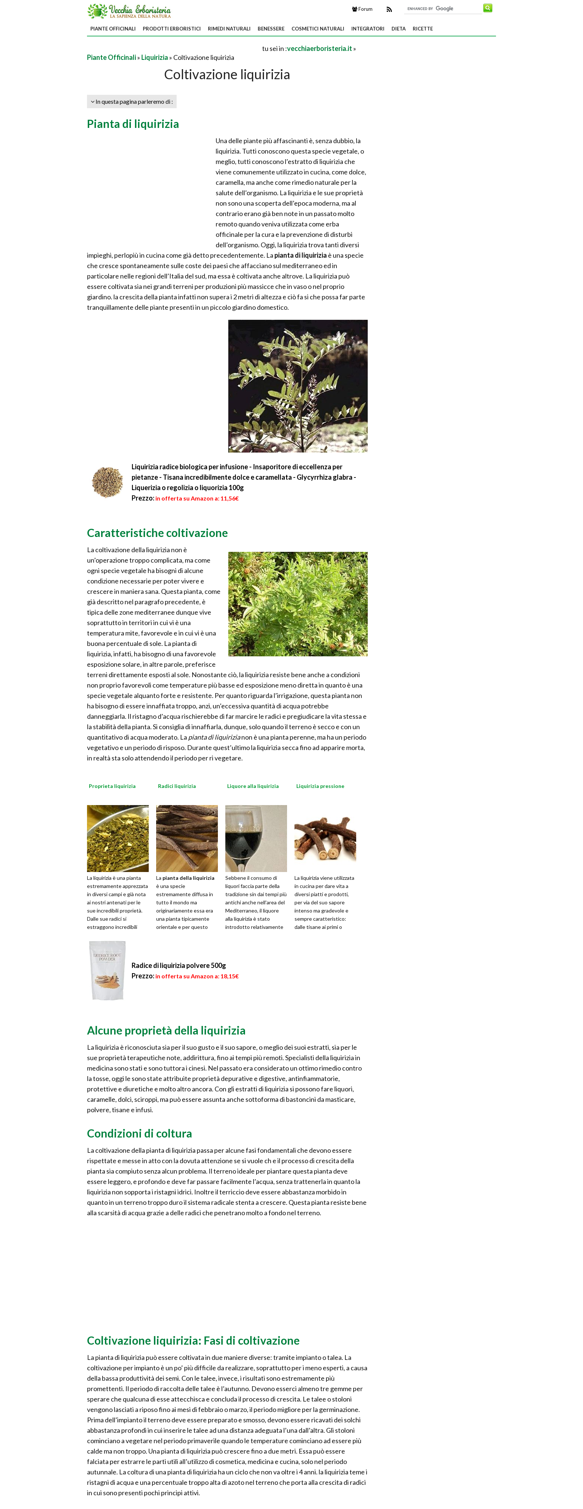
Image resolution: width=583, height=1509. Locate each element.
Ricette (423, 29)
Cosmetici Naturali (318, 29)
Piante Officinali (113, 29)
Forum (362, 9)
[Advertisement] (174, 48)
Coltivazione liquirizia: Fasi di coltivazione (193, 1340)
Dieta (399, 29)
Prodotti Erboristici (172, 29)
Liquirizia (154, 57)
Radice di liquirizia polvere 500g (179, 965)
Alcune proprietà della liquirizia (166, 1030)
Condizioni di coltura (139, 1133)
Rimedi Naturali (229, 29)
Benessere (271, 29)
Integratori (367, 29)
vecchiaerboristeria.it (319, 48)
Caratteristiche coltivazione (157, 532)
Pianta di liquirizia (133, 123)
